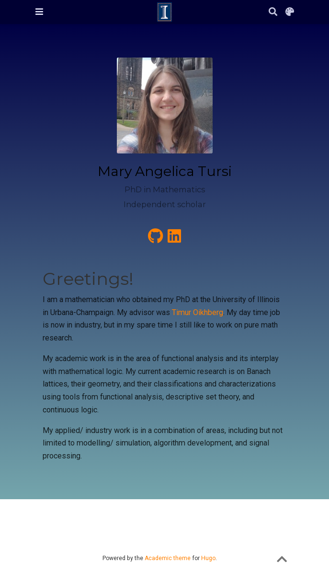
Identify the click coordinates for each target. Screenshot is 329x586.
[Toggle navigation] (39, 11)
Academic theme (168, 558)
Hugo (208, 558)
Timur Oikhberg (197, 312)
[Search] (273, 12)
